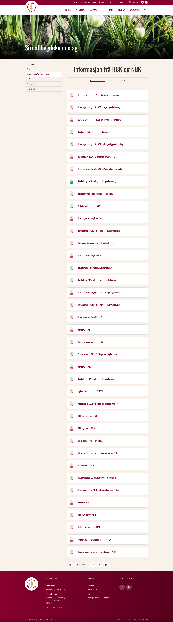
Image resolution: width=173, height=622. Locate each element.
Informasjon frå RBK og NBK (38, 74)
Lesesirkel (31, 89)
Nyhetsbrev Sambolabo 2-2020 (90, 391)
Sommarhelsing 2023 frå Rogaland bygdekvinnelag (99, 230)
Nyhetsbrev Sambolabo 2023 (90, 206)
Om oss (68, 10)
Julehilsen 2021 (84, 329)
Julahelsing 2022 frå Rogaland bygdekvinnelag (97, 280)
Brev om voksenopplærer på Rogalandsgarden (96, 243)
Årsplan (30, 69)
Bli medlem (80, 10)
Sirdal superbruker (97, 81)
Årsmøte (30, 84)
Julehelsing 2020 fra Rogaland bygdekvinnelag (97, 379)
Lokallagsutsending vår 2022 (90, 317)
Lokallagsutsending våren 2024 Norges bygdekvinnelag (100, 169)
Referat (30, 79)
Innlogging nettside (119, 2)
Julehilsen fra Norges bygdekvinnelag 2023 (95, 193)
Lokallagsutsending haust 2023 (91, 218)
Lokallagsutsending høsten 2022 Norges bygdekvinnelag (101, 292)
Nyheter (93, 10)
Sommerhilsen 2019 (86, 465)
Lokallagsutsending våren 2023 (91, 255)
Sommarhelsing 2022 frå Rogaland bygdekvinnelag (99, 304)
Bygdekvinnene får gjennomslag (91, 342)
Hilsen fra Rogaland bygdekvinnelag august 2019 (98, 453)
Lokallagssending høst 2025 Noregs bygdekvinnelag (99, 107)
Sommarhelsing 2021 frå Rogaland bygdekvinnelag (98, 354)
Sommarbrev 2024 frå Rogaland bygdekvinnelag (97, 156)
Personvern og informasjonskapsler (40, 619)
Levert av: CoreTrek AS (126, 619)
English (135, 2)
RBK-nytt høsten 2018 (87, 514)
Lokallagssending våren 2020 (90, 440)
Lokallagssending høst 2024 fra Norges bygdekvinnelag (100, 144)
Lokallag (121, 10)
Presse (75, 2)
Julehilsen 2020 (84, 366)
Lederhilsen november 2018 (89, 527)
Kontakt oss (135, 10)
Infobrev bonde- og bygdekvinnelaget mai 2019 (97, 477)
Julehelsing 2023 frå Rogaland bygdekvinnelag (97, 181)
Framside (30, 64)
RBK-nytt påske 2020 (86, 428)
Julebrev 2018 (83, 502)
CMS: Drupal (143, 619)
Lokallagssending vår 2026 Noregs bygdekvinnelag (98, 94)
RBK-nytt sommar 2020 (87, 416)
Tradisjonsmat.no (89, 2)
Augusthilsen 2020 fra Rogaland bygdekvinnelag (98, 403)
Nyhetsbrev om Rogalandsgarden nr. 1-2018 (95, 539)
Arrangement (107, 10)
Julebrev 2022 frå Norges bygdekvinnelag (95, 267)
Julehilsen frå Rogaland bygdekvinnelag (94, 132)
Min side (104, 2)
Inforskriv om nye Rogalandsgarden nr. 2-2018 (97, 552)
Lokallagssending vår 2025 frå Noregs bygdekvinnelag (100, 119)
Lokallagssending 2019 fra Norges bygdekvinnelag (98, 490)
